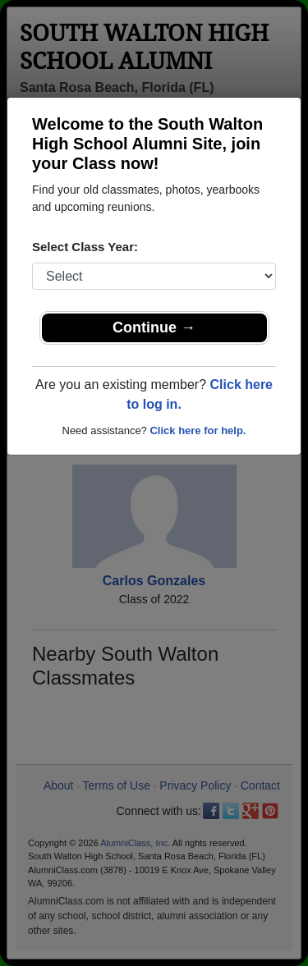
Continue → (154, 327)
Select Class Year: (85, 247)
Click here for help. (197, 430)
